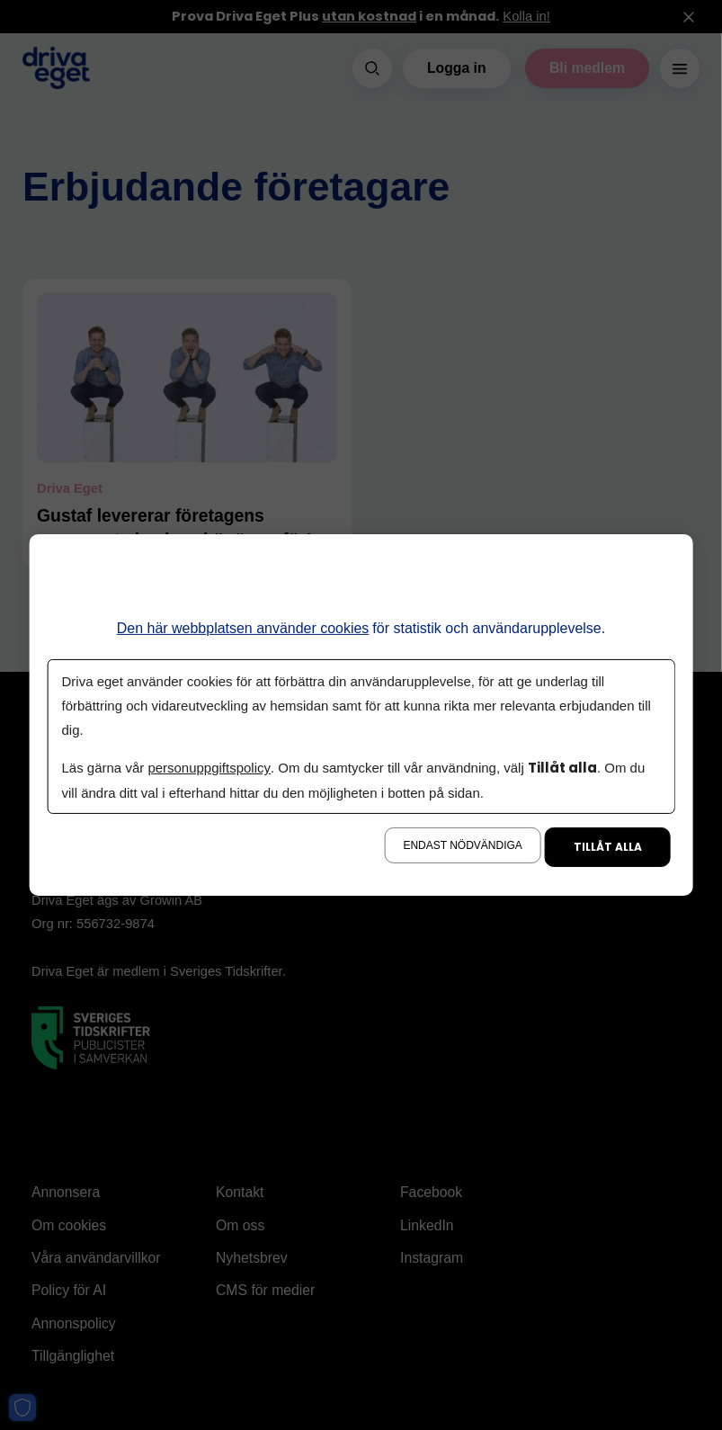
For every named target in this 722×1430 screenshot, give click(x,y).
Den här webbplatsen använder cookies (243, 628)
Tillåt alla (608, 846)
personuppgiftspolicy (208, 767)
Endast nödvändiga (462, 845)
